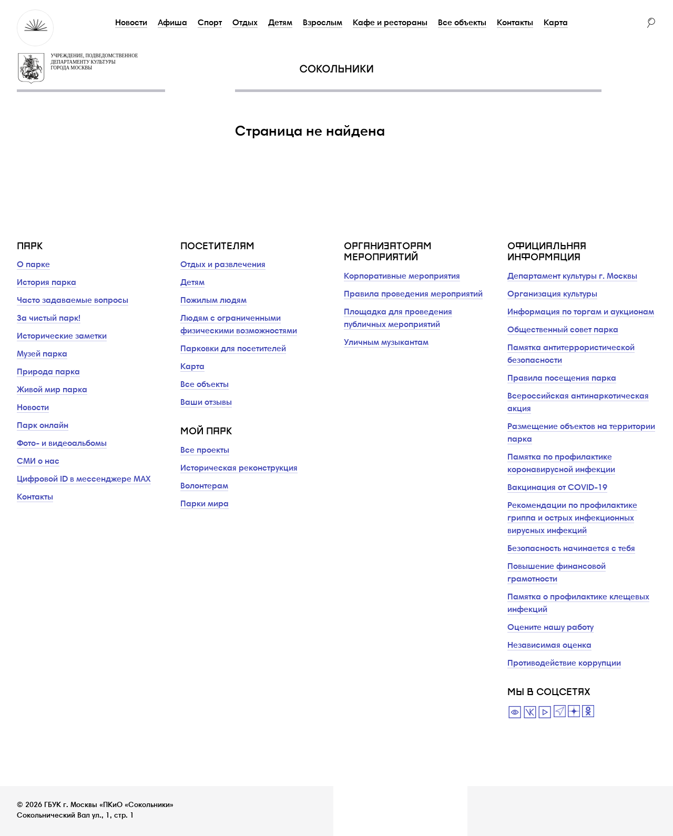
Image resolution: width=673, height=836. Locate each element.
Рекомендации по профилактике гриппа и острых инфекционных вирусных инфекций (572, 518)
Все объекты (462, 23)
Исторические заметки (62, 336)
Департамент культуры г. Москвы (572, 276)
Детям (280, 23)
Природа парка (48, 372)
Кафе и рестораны (390, 23)
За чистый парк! (48, 318)
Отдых (245, 23)
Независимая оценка (549, 645)
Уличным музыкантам (386, 343)
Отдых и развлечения (223, 265)
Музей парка (42, 354)
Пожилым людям (213, 301)
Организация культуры (552, 294)
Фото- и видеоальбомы (62, 444)
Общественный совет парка (562, 330)
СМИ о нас (38, 461)
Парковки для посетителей (233, 349)
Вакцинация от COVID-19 (557, 488)
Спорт (210, 23)
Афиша (172, 23)
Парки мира (204, 504)
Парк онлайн (42, 426)
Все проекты (204, 450)
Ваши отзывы (206, 403)
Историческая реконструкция (239, 468)
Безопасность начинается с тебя (571, 549)
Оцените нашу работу (550, 628)
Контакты (515, 23)
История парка (46, 283)
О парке (33, 265)
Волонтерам (204, 486)
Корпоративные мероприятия (402, 276)
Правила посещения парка (561, 378)
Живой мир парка (52, 390)
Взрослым (322, 23)
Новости (131, 23)
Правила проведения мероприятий (413, 294)
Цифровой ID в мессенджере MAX (84, 479)
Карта (556, 23)
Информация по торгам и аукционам (580, 312)
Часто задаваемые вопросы (72, 301)
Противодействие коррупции (564, 663)
